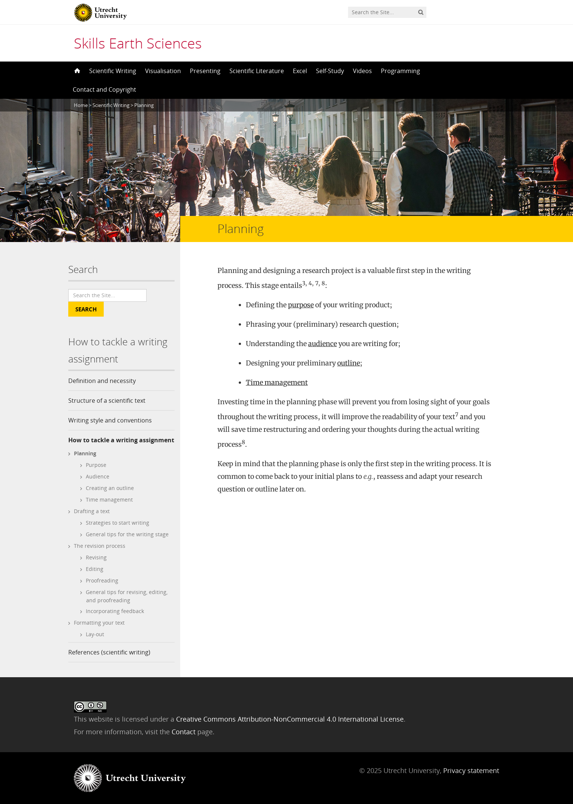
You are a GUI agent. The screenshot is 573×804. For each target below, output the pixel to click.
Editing (94, 568)
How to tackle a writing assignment (121, 440)
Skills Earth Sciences (138, 43)
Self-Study (330, 71)
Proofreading (102, 580)
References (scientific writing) (109, 652)
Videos (362, 71)
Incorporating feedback (115, 611)
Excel (300, 71)
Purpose (96, 464)
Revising (96, 557)
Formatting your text (99, 622)
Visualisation (163, 71)
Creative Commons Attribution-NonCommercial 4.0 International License (290, 719)
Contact (184, 731)
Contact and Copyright (104, 89)
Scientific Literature (256, 71)
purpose (301, 305)
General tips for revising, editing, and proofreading (126, 596)
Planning (85, 453)
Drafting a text (92, 511)
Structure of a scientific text (106, 400)
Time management (109, 499)
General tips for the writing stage (127, 534)
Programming (400, 71)
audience (322, 343)
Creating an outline (110, 487)
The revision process (99, 545)
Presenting (205, 71)
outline (348, 363)
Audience (97, 476)
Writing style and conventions (110, 420)
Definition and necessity (102, 381)
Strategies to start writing (117, 522)
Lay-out (95, 634)
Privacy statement (471, 770)
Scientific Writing (112, 71)
